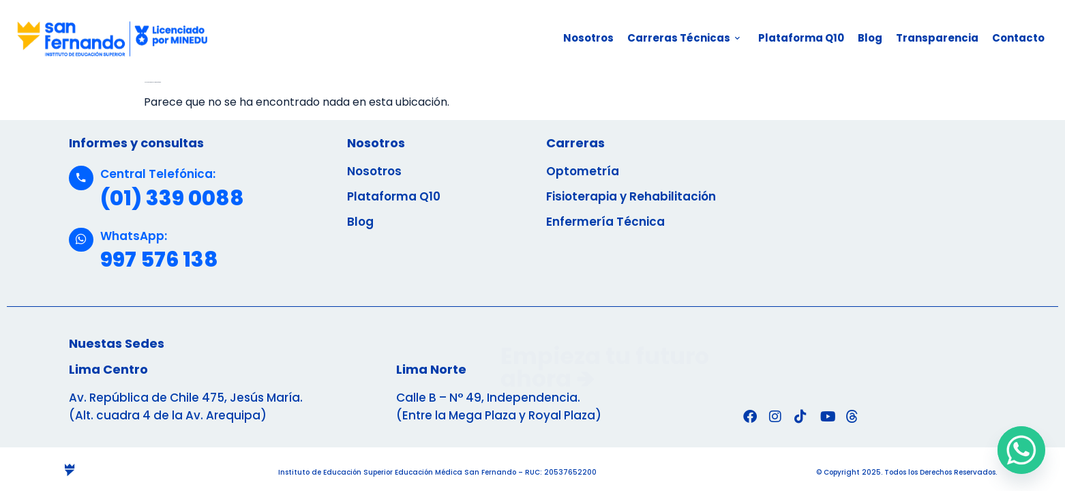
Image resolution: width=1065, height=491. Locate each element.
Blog (870, 38)
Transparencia (937, 38)
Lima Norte (431, 369)
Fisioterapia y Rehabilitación (631, 196)
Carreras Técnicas (683, 38)
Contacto (1018, 38)
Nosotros (588, 38)
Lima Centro (108, 369)
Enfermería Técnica (605, 221)
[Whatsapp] (1021, 450)
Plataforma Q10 (801, 38)
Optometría (582, 171)
